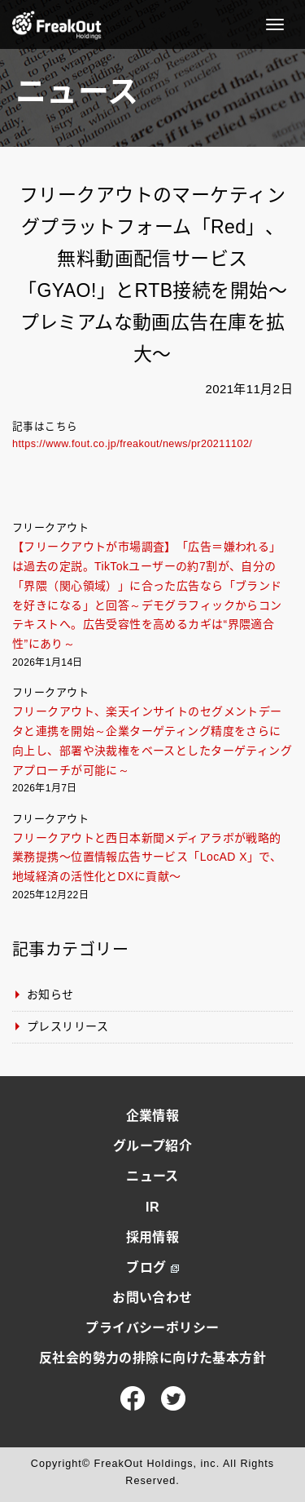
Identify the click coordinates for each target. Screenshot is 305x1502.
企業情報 (153, 1116)
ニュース (152, 1176)
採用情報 (153, 1237)
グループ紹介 (153, 1146)
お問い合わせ (152, 1298)
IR (152, 1207)
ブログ (152, 1267)
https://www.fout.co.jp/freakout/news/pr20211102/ (132, 444)
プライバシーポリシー (152, 1328)
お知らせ (50, 994)
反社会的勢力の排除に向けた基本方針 (152, 1358)
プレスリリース (67, 1026)
